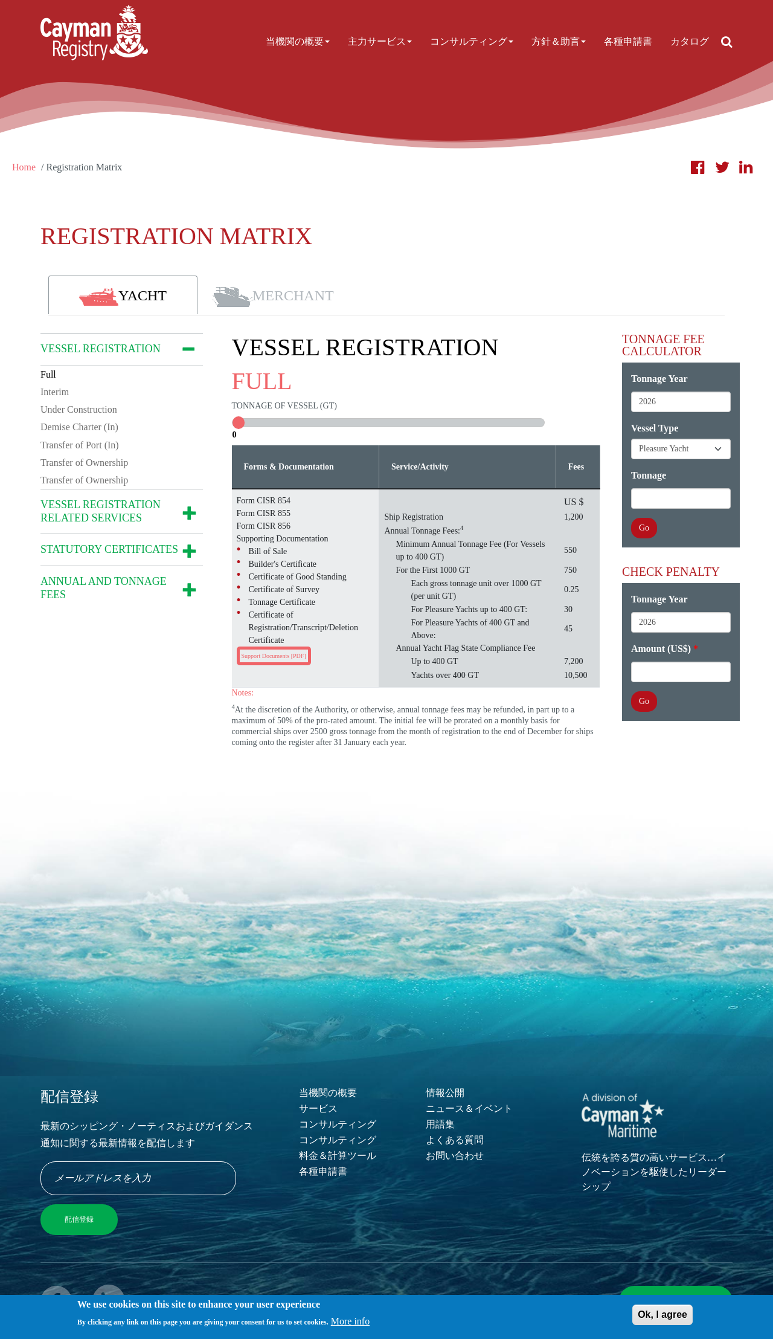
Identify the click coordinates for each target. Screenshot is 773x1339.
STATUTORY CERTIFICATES (109, 549)
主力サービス (380, 41)
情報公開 (445, 1093)
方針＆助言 (558, 41)
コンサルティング (471, 41)
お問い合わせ (455, 1155)
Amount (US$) (661, 649)
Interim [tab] (54, 392)
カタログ (689, 41)
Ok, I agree (662, 1316)
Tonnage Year (659, 378)
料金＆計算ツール (337, 1155)
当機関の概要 (298, 41)
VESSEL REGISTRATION (100, 349)
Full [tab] (48, 374)
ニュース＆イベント (469, 1108)
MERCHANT (273, 297)
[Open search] (727, 42)
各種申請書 (628, 41)
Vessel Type (654, 428)
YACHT (123, 297)
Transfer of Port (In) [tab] (79, 445)
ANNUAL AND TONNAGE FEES (103, 588)
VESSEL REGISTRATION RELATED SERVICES (100, 511)
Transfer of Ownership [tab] (84, 462)
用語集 (440, 1124)
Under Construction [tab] (78, 409)
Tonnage (648, 475)
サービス (318, 1108)
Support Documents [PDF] (274, 656)
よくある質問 (455, 1140)
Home (24, 167)
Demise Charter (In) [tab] (79, 427)
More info (350, 1322)
